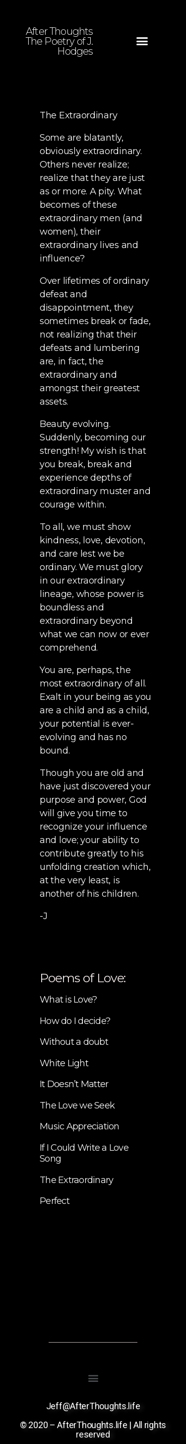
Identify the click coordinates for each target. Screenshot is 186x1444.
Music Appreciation (80, 1126)
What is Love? (68, 999)
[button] (142, 41)
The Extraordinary (76, 1180)
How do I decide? (75, 1021)
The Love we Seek (77, 1105)
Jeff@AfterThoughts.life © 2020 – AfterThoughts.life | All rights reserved (93, 1420)
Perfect (54, 1200)
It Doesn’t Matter (74, 1084)
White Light (64, 1063)
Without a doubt (74, 1041)
